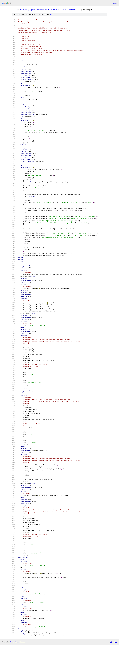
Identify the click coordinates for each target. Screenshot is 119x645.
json (115, 642)
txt (111, 642)
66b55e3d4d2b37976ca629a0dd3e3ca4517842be (57, 9)
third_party (24, 9)
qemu (33, 9)
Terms (22, 642)
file (51, 14)
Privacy (17, 642)
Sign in (115, 3)
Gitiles (12, 642)
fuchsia (15, 9)
